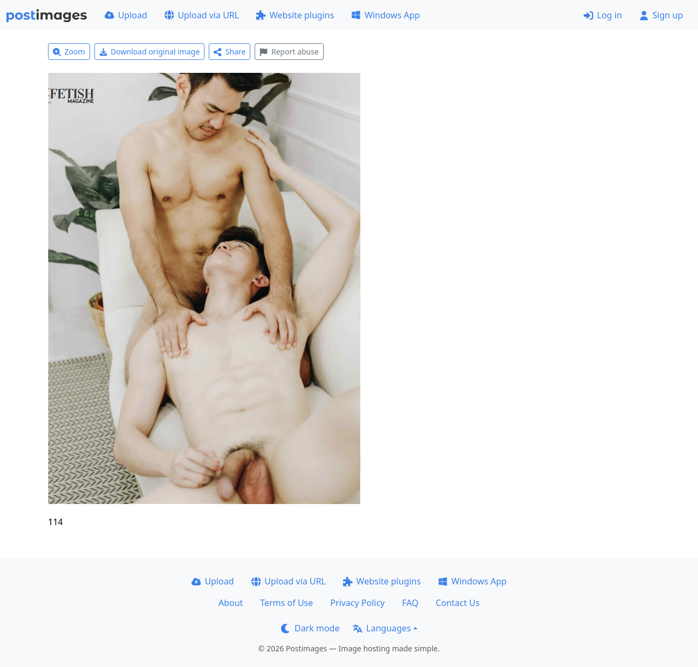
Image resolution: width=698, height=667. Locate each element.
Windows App (385, 15)
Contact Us (458, 603)
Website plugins (295, 15)
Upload (126, 15)
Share (229, 51)
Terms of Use (286, 603)
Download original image (149, 51)
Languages (381, 628)
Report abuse (288, 51)
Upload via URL (202, 15)
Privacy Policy (357, 603)
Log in (603, 15)
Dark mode (310, 628)
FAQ (410, 603)
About (230, 603)
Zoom (69, 51)
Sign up (661, 15)
